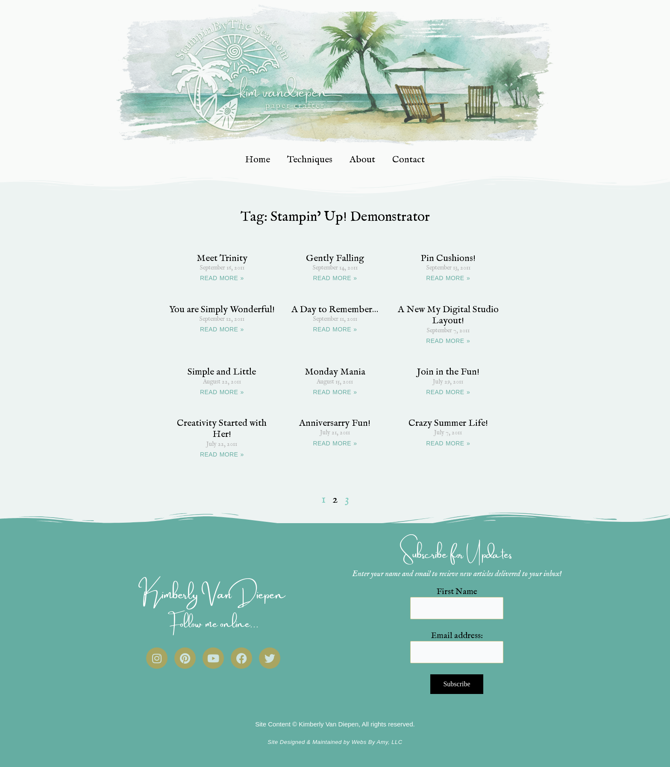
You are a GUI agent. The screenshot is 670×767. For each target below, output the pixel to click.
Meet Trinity (222, 258)
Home (257, 160)
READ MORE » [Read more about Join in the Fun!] (448, 392)
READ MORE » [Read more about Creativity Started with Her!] (222, 454)
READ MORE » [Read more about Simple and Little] (222, 392)
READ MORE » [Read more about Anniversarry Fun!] (335, 443)
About (362, 160)
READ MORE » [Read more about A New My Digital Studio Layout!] (448, 340)
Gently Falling (335, 258)
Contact (408, 160)
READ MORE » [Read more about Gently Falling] (335, 278)
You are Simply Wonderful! (222, 310)
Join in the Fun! (448, 372)
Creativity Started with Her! (222, 428)
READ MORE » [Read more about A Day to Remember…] (335, 329)
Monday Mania (335, 372)
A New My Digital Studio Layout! (448, 315)
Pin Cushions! (448, 258)
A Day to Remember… (334, 310)
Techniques (309, 160)
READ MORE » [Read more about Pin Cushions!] (448, 278)
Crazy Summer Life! (448, 423)
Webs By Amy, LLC (377, 742)
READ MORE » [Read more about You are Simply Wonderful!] (222, 329)
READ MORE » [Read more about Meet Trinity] (222, 278)
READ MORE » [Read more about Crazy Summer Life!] (448, 443)
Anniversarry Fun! (334, 423)
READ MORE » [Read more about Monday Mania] (335, 392)
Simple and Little (222, 372)
